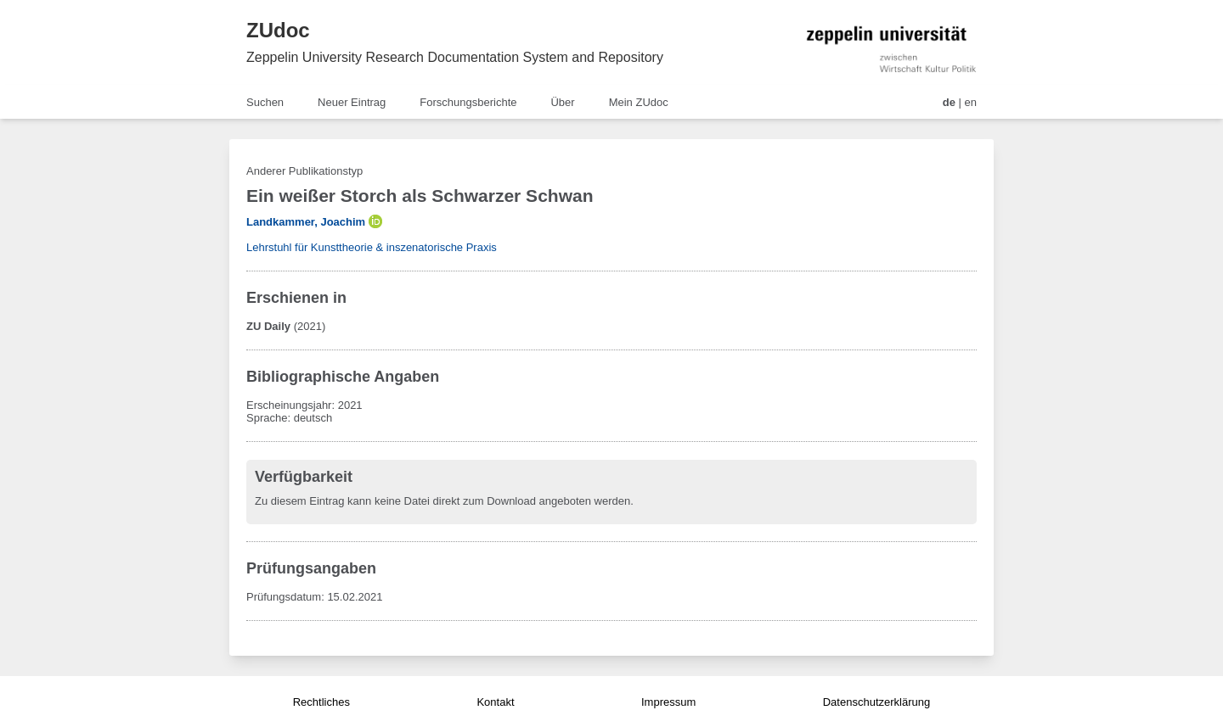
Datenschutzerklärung (876, 702)
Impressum (668, 702)
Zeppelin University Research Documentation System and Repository (454, 57)
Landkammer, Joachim (305, 221)
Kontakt (495, 702)
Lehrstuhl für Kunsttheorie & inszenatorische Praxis (371, 247)
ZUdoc (278, 30)
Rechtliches (321, 702)
